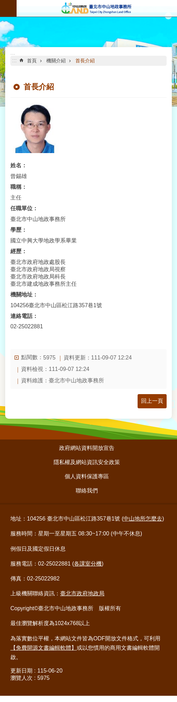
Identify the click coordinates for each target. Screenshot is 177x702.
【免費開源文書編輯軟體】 (43, 648)
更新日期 (21, 671)
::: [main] (14, 60)
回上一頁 (152, 401)
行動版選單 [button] (8, 8)
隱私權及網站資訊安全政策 (87, 462)
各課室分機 (88, 564)
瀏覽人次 (21, 678)
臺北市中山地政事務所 (97, 8)
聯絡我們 (87, 491)
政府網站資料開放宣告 (86, 448)
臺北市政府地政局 (82, 593)
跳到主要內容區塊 (3, 3)
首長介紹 (85, 60)
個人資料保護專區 (87, 476)
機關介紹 (56, 60)
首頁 (32, 60)
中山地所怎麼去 (142, 519)
